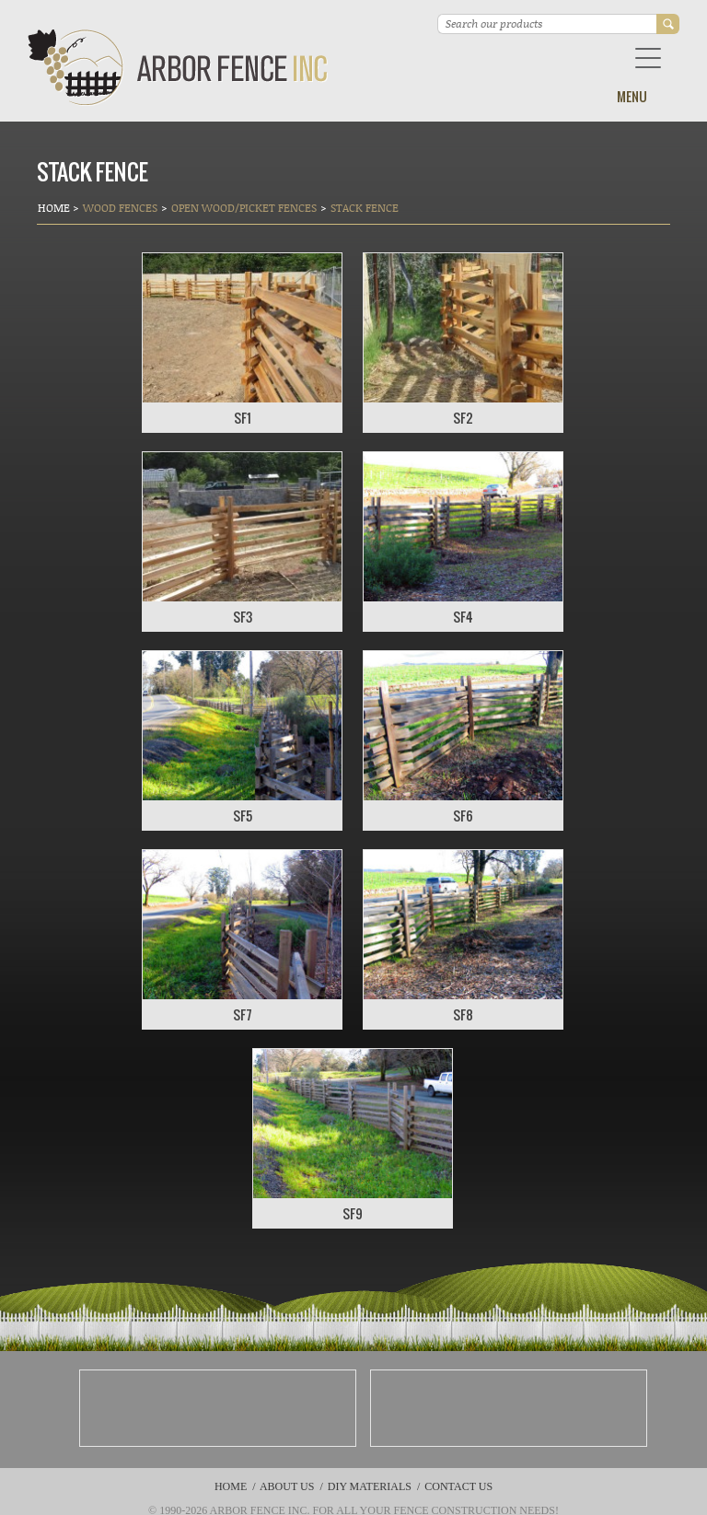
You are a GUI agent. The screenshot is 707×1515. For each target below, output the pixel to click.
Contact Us (458, 1486)
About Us (287, 1486)
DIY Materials (369, 1486)
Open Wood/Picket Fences (244, 208)
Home (55, 208)
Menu (632, 96)
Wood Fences (120, 208)
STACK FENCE (364, 208)
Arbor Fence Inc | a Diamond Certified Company (178, 67)
